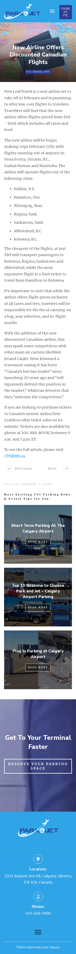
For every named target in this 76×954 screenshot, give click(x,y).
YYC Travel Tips (38, 71)
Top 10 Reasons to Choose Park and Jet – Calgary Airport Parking (38, 591)
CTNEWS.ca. (15, 456)
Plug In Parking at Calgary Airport (38, 653)
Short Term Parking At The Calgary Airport (38, 528)
